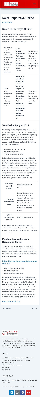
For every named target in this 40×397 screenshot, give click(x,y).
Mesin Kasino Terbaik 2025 (11, 301)
